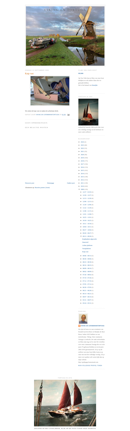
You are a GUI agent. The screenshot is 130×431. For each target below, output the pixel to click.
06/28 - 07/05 (87, 287)
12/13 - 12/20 (87, 198)
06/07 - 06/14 (87, 297)
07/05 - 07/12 (87, 284)
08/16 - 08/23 (87, 265)
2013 (82, 177)
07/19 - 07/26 (87, 278)
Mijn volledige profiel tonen (90, 365)
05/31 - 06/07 (87, 300)
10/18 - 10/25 (87, 220)
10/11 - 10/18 (87, 223)
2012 (82, 180)
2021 (82, 151)
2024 (82, 142)
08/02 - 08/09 (87, 271)
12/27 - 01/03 (87, 192)
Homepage (50, 183)
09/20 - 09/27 (87, 233)
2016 (82, 167)
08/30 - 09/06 (87, 259)
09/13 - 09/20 (87, 236)
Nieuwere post (29, 183)
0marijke (95, 85)
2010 (82, 186)
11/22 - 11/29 (87, 208)
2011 (82, 183)
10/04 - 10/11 (87, 227)
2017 (82, 164)
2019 (82, 158)
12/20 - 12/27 (87, 195)
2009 (82, 189)
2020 (82, 154)
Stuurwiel (85, 242)
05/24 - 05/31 (87, 303)
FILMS (80, 73)
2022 (82, 148)
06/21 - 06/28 (87, 290)
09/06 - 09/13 (87, 256)
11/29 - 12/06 (87, 205)
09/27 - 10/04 (87, 230)
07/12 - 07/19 (87, 281)
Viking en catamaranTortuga (92, 325)
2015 (82, 170)
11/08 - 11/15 (87, 211)
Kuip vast (85, 252)
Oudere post (71, 183)
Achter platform (87, 245)
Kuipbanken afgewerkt (89, 239)
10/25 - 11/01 (87, 217)
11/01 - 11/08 (87, 214)
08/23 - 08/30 (87, 262)
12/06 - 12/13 (87, 201)
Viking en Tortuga (65, 10)
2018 (82, 161)
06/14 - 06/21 (87, 294)
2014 (82, 173)
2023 (82, 145)
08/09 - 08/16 (87, 268)
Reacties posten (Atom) (42, 187)
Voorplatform (86, 248)
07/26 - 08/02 (87, 275)
